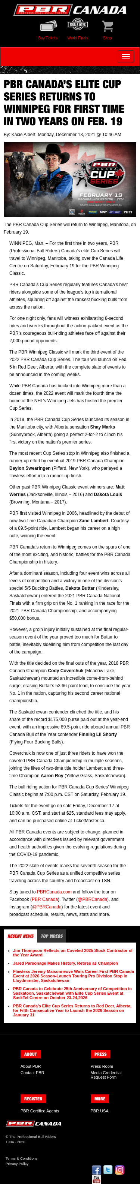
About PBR (31, 1066)
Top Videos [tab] (51, 936)
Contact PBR (32, 1072)
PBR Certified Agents (40, 1111)
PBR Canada (45, 899)
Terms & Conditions (22, 1158)
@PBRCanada (92, 899)
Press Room (102, 1066)
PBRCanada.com (54, 892)
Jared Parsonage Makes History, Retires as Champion (65, 963)
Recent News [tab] (20, 936)
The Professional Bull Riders (32, 1137)
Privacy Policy (17, 1164)
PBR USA (100, 1111)
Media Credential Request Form (106, 1074)
